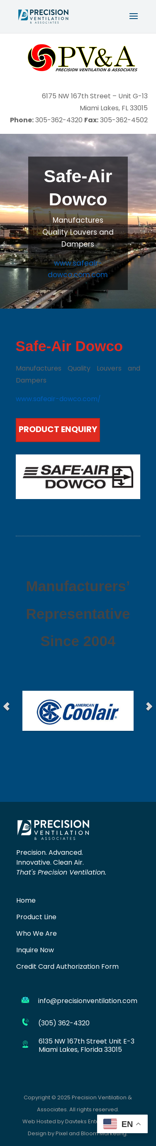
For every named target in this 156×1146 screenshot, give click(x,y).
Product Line (36, 917)
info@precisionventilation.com (87, 1001)
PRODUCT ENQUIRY (58, 430)
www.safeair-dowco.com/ (58, 399)
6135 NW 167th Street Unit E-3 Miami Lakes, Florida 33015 (86, 1045)
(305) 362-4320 (64, 1023)
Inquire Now (35, 950)
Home (26, 901)
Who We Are (36, 934)
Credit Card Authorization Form (67, 967)
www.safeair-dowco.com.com (78, 270)
